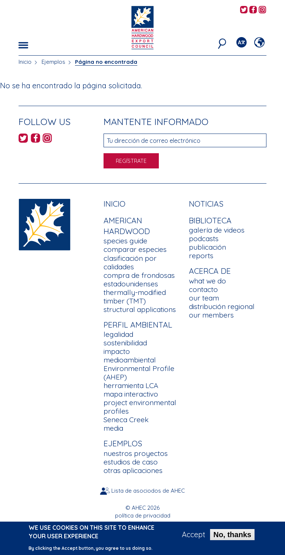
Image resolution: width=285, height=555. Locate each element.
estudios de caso (131, 461)
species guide (125, 240)
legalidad (118, 334)
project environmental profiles (140, 407)
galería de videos (217, 230)
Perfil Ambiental (138, 324)
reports (201, 255)
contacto (203, 289)
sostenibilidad (125, 342)
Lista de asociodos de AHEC (148, 490)
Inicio (25, 61)
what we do (207, 280)
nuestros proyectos (136, 453)
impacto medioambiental (130, 355)
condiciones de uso (142, 523)
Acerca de (210, 271)
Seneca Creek (126, 419)
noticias (206, 203)
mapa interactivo (131, 394)
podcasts (204, 238)
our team (204, 297)
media (113, 428)
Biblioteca (210, 220)
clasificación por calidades (130, 262)
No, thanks (232, 537)
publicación (207, 247)
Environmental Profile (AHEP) (139, 372)
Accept (193, 537)
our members (211, 315)
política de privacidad (142, 515)
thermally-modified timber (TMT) (135, 296)
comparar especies (135, 249)
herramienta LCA (131, 385)
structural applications (140, 309)
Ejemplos (53, 61)
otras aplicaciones (133, 470)
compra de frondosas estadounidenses (139, 279)
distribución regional (222, 306)
